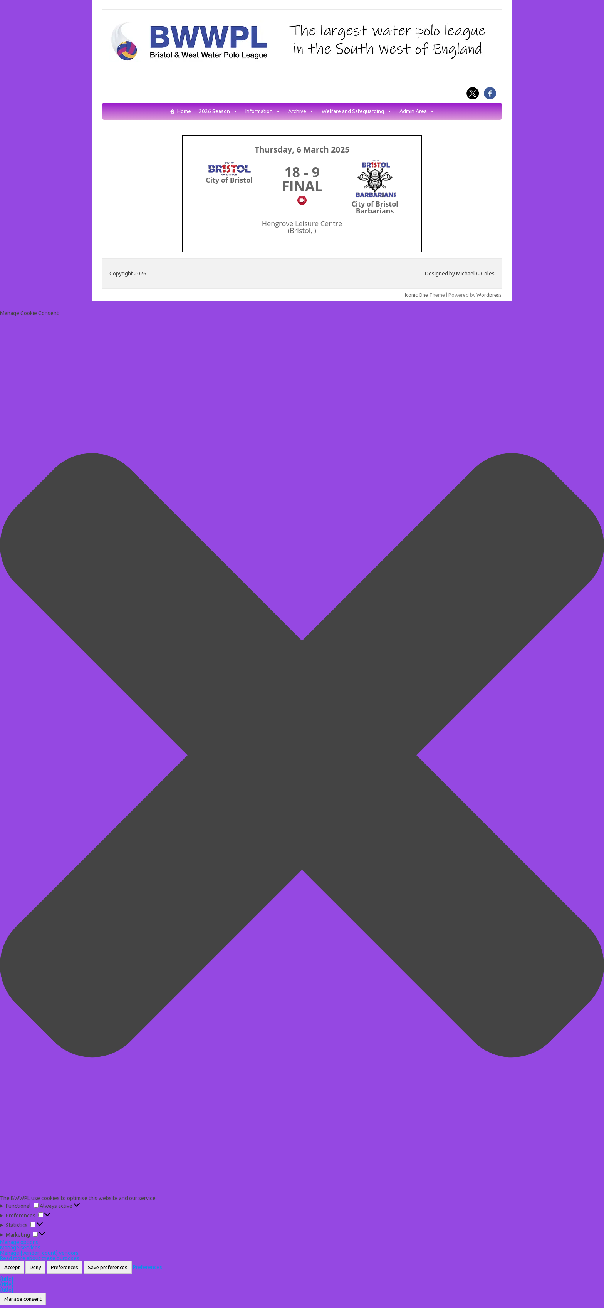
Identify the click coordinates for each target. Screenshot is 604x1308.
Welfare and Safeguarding (357, 111)
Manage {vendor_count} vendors (39, 1253)
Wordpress (489, 294)
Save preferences (108, 1267)
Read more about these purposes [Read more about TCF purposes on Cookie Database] (39, 1258)
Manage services (20, 1247)
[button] (302, 756)
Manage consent (23, 1299)
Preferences (64, 1267)
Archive (301, 111)
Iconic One (416, 294)
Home (184, 111)
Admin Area (417, 111)
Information (262, 111)
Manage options (19, 1242)
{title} (6, 1279)
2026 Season (218, 111)
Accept (12, 1267)
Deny (35, 1267)
